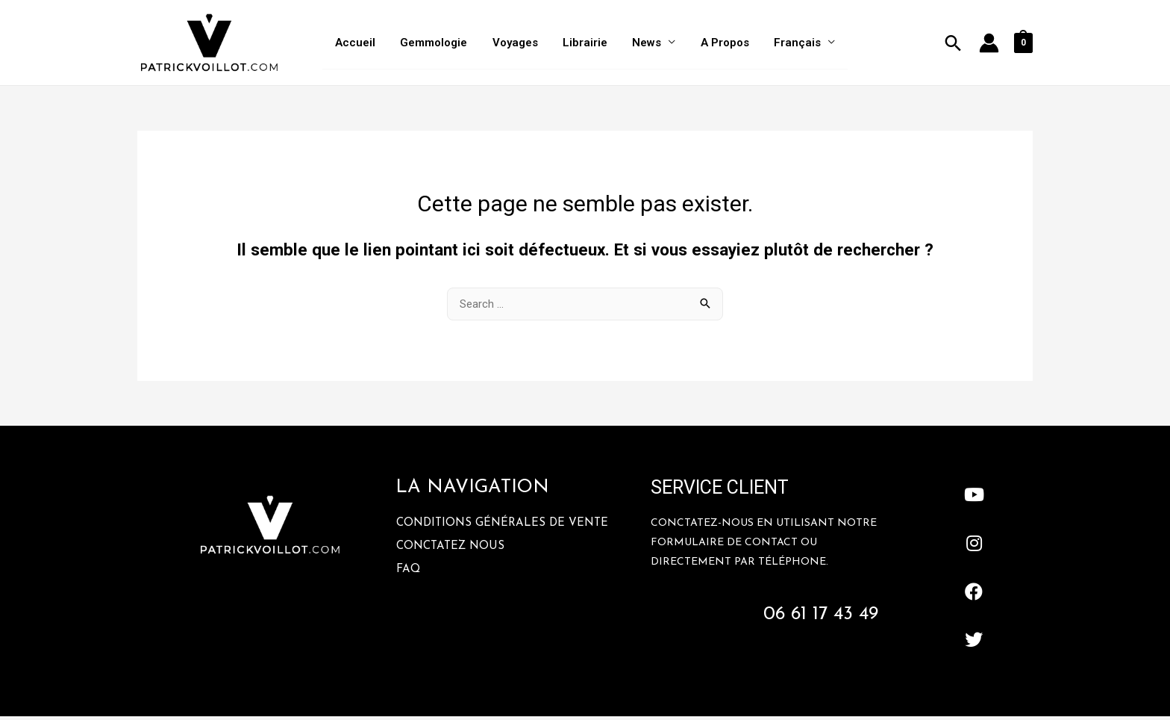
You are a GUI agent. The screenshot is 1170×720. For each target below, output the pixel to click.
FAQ (408, 573)
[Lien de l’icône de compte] (989, 44)
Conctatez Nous (450, 550)
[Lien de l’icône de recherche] (953, 44)
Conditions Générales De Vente (502, 527)
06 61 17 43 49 (820, 618)
